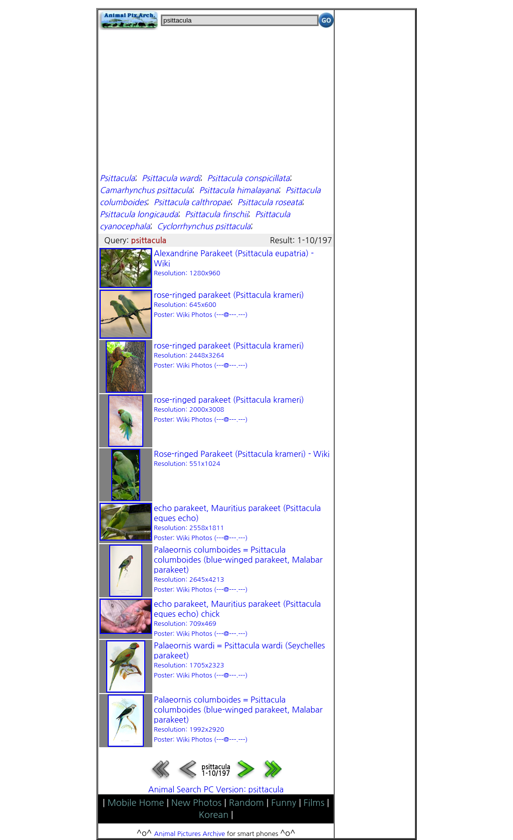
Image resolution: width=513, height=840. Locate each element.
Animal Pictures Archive (189, 833)
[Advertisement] (216, 100)
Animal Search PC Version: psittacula (216, 789)
